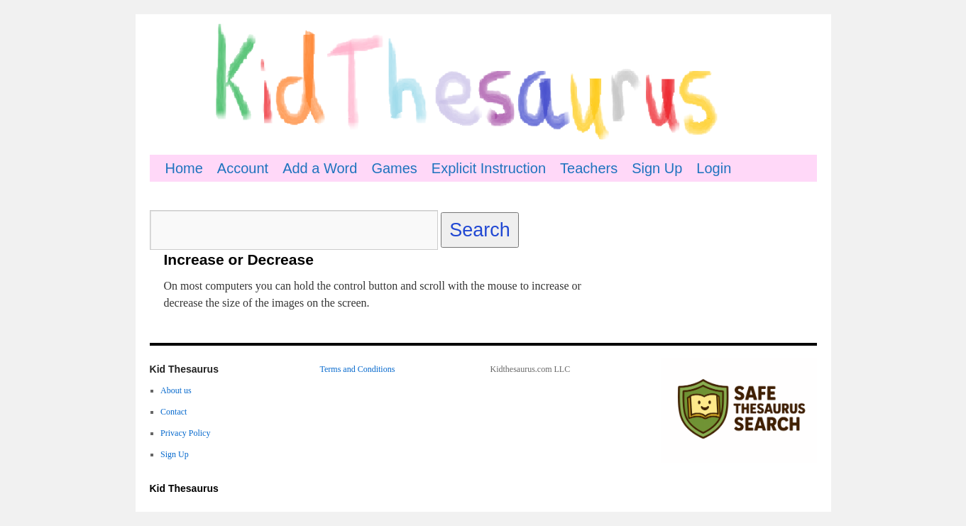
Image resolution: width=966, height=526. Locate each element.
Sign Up (657, 168)
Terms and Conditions (357, 369)
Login (713, 168)
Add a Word (319, 168)
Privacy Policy (185, 433)
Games (394, 168)
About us (176, 390)
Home (184, 168)
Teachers (589, 168)
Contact (173, 412)
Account (242, 168)
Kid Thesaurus (184, 488)
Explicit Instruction (489, 168)
